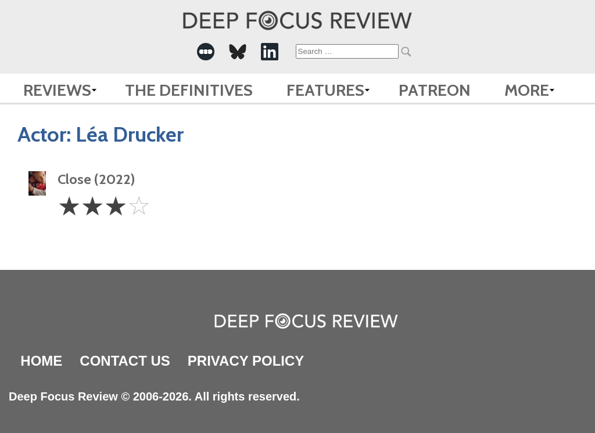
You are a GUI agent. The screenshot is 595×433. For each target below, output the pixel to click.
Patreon (435, 90)
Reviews (57, 90)
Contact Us (125, 361)
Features (325, 90)
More (526, 90)
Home (41, 361)
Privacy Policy (246, 361)
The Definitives (189, 90)
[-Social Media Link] (205, 51)
